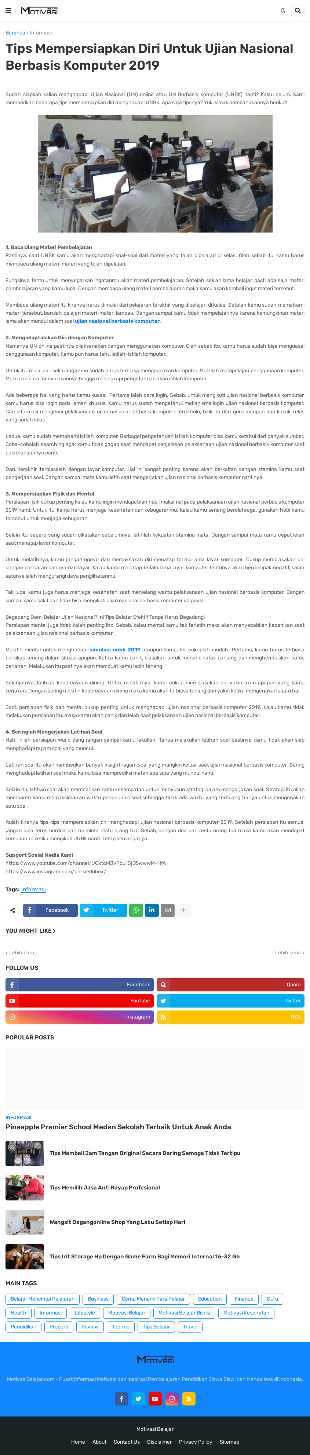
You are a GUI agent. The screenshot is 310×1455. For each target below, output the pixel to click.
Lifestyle (85, 1313)
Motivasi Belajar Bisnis (184, 1313)
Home (78, 1442)
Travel (190, 1327)
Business (98, 1299)
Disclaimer (159, 1442)
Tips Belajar (156, 1327)
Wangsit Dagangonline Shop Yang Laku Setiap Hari (117, 1222)
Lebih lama (288, 952)
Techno (121, 1327)
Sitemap (229, 1442)
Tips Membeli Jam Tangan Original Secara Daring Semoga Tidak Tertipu (145, 1153)
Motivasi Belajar (126, 1313)
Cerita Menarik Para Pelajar (153, 1299)
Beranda (15, 33)
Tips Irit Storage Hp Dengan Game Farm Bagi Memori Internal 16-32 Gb (145, 1256)
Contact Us (127, 1442)
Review (90, 1327)
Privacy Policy (195, 1442)
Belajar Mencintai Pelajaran (42, 1299)
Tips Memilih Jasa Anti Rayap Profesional (105, 1187)
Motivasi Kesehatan (246, 1313)
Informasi (41, 33)
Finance (244, 1299)
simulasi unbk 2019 (115, 650)
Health (18, 1313)
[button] (8, 10)
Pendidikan (23, 1327)
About (99, 1442)
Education (210, 1299)
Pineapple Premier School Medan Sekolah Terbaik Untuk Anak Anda (118, 1127)
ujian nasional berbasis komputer (117, 321)
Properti (59, 1327)
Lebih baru (21, 952)
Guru (272, 1299)
